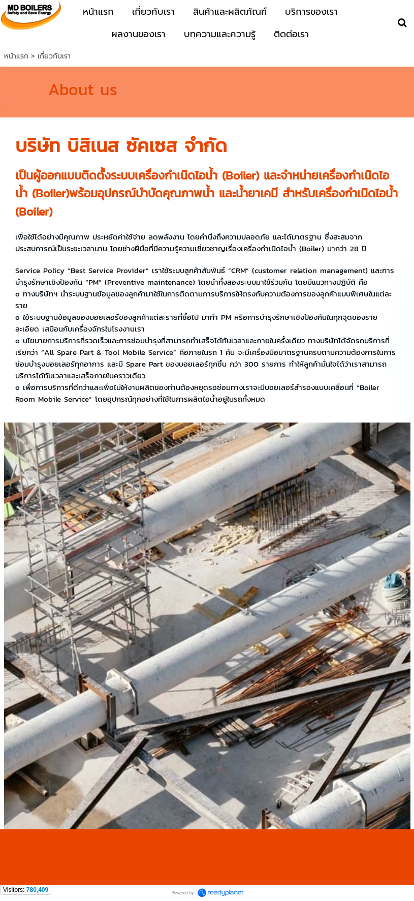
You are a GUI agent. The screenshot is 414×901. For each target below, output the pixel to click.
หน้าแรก (16, 56)
